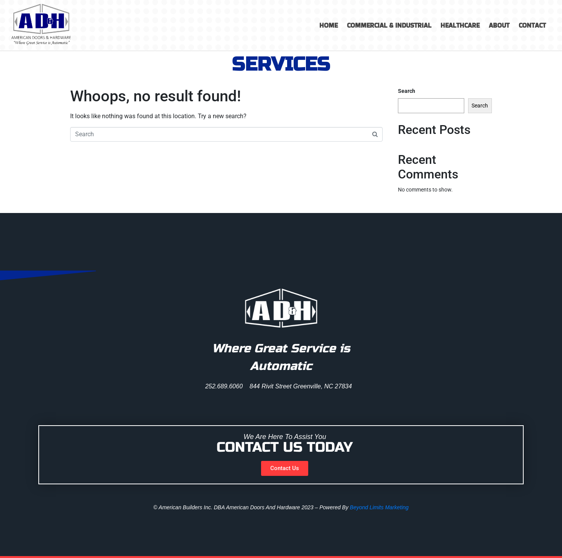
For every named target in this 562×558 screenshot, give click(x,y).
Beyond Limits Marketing (379, 507)
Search (406, 91)
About (499, 25)
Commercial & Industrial (389, 25)
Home (328, 25)
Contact (532, 25)
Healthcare (460, 25)
